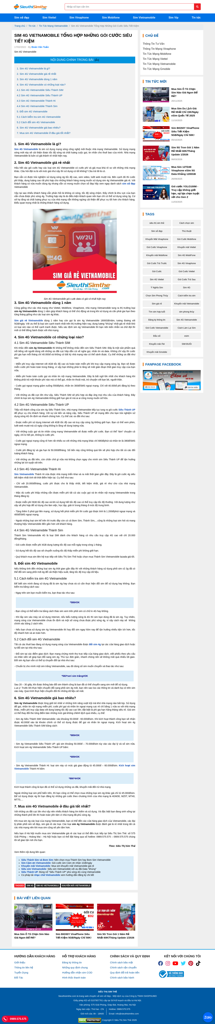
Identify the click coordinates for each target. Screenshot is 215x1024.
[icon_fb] (160, 963)
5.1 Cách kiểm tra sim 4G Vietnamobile (39, 116)
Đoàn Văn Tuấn (40, 47)
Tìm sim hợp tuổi (157, 311)
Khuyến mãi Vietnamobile (76, 885)
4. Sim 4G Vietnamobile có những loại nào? (41, 84)
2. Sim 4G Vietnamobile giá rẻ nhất (36, 73)
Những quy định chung (75, 967)
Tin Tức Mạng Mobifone (157, 53)
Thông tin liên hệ (23, 967)
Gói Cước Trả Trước (157, 263)
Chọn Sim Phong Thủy (157, 295)
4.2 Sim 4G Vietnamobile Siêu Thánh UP (39, 95)
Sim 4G (30, 885)
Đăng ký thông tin (156, 319)
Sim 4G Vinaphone (187, 263)
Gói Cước (157, 271)
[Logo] (30, 7)
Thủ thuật (186, 231)
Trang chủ (19, 26)
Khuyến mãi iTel (157, 344)
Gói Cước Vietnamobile (157, 328)
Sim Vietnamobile (144, 17)
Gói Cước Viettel (187, 271)
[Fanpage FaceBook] (172, 380)
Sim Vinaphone (79, 17)
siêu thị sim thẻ (156, 223)
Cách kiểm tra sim (187, 295)
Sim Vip (173, 17)
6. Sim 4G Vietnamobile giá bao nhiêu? (38, 127)
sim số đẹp (105, 996)
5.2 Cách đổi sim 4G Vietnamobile (36, 122)
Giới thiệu (19, 962)
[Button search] (197, 6)
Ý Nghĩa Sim (157, 287)
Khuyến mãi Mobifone (156, 255)
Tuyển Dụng (21, 972)
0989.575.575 (123, 1009)
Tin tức (196, 17)
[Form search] (133, 6)
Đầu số (156, 336)
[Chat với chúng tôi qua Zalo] (208, 1017)
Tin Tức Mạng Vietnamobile (53, 26)
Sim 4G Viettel (157, 279)
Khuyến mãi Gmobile (157, 352)
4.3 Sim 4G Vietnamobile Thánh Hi (36, 100)
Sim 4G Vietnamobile (47, 885)
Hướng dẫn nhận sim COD (77, 972)
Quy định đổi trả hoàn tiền (124, 972)
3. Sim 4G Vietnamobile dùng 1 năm (37, 79)
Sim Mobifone (111, 17)
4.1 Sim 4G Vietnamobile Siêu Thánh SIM (40, 90)
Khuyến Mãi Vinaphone (156, 239)
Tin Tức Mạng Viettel (155, 58)
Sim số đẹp (21, 17)
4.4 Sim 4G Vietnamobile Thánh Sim (37, 106)
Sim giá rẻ (157, 303)
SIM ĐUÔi (187, 344)
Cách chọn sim (186, 223)
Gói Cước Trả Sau (187, 279)
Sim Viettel (49, 17)
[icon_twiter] (183, 963)
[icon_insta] (168, 963)
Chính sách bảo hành (122, 977)
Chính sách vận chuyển (123, 967)
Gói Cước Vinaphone (157, 247)
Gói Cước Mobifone (186, 239)
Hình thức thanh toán (74, 977)
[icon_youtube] (175, 963)
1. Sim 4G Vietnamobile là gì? (33, 68)
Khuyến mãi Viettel (187, 247)
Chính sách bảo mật (121, 962)
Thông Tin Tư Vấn (153, 43)
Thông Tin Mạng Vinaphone (159, 48)
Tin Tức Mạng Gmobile (156, 69)
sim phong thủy (186, 311)
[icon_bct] (171, 974)
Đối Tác (18, 977)
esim (186, 336)
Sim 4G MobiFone (187, 255)
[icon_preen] (190, 963)
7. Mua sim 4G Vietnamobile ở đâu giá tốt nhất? (43, 133)
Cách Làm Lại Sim (187, 328)
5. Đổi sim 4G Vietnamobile (32, 111)
